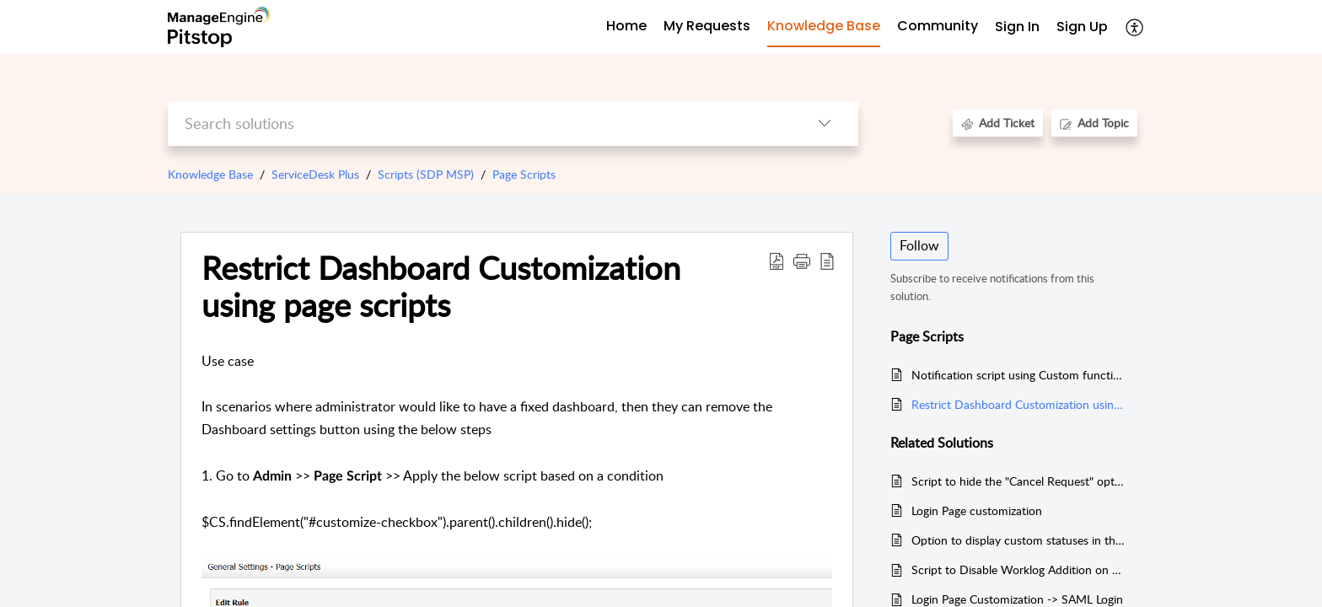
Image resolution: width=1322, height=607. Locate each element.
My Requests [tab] (707, 25)
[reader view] (827, 260)
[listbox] (824, 123)
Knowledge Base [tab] (823, 25)
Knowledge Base (210, 174)
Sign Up (1082, 26)
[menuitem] (1017, 27)
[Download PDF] (776, 260)
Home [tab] (626, 25)
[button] (801, 260)
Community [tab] (937, 25)
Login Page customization (976, 510)
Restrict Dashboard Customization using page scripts (441, 287)
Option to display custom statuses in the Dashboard (1018, 540)
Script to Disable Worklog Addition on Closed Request (1018, 569)
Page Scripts (524, 174)
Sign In (1017, 26)
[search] (479, 123)
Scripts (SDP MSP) (426, 174)
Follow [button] (919, 245)
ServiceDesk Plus (315, 174)
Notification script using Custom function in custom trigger (1018, 375)
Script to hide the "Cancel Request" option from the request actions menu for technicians (1018, 481)
